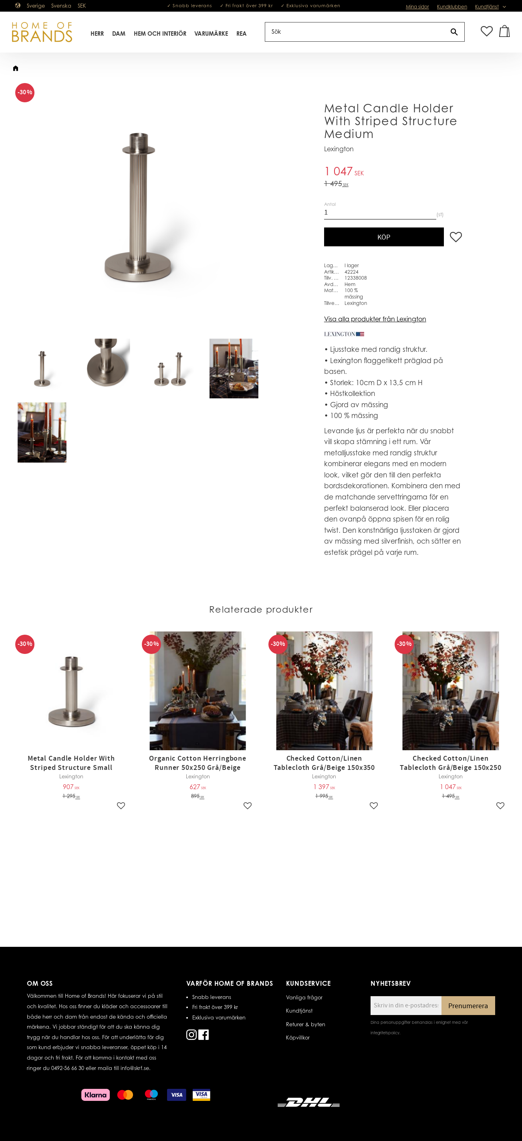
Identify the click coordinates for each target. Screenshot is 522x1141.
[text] (393, 172)
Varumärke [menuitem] (211, 33)
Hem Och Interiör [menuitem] (160, 33)
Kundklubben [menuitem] (452, 7)
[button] (487, 32)
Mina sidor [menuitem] (417, 7)
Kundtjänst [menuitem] (487, 7)
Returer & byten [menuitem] (305, 1024)
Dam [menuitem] (118, 33)
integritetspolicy (385, 1032)
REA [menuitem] (241, 33)
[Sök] (454, 31)
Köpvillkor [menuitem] (298, 1037)
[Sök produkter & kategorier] (354, 31)
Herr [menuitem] (97, 33)
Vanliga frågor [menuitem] (304, 997)
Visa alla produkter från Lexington (375, 319)
